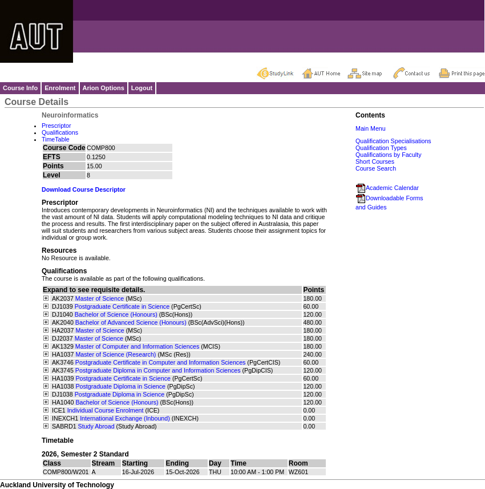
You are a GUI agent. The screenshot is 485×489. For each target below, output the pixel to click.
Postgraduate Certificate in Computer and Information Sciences (160, 362)
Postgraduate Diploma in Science (120, 386)
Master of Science (99, 298)
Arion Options (103, 87)
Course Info (20, 87)
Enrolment (60, 87)
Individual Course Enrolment (105, 410)
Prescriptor (56, 125)
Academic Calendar (387, 187)
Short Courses (374, 161)
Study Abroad (96, 426)
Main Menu (370, 128)
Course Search (375, 168)
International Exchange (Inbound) (125, 418)
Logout (141, 87)
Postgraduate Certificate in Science (122, 306)
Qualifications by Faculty (388, 154)
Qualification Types (381, 147)
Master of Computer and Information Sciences (137, 346)
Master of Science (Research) (115, 354)
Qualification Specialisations (393, 141)
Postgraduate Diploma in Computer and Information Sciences (158, 370)
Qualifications (60, 132)
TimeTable (56, 139)
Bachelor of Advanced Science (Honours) (131, 322)
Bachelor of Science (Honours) (116, 314)
